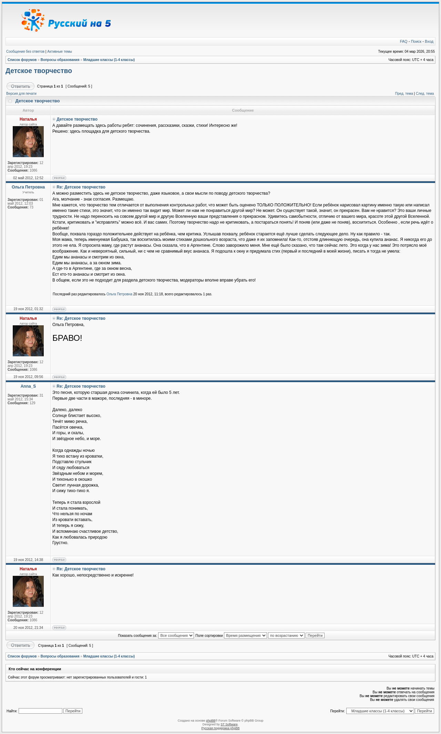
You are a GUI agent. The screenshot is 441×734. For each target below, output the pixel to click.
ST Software (228, 724)
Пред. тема (404, 93)
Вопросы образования (60, 60)
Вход (429, 41)
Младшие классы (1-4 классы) (109, 60)
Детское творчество (39, 70)
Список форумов (22, 60)
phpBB (210, 720)
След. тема (425, 93)
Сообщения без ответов (25, 51)
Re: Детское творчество (81, 187)
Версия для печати (21, 93)
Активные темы (59, 51)
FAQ (404, 41)
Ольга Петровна (119, 294)
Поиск (416, 41)
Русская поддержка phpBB (221, 728)
